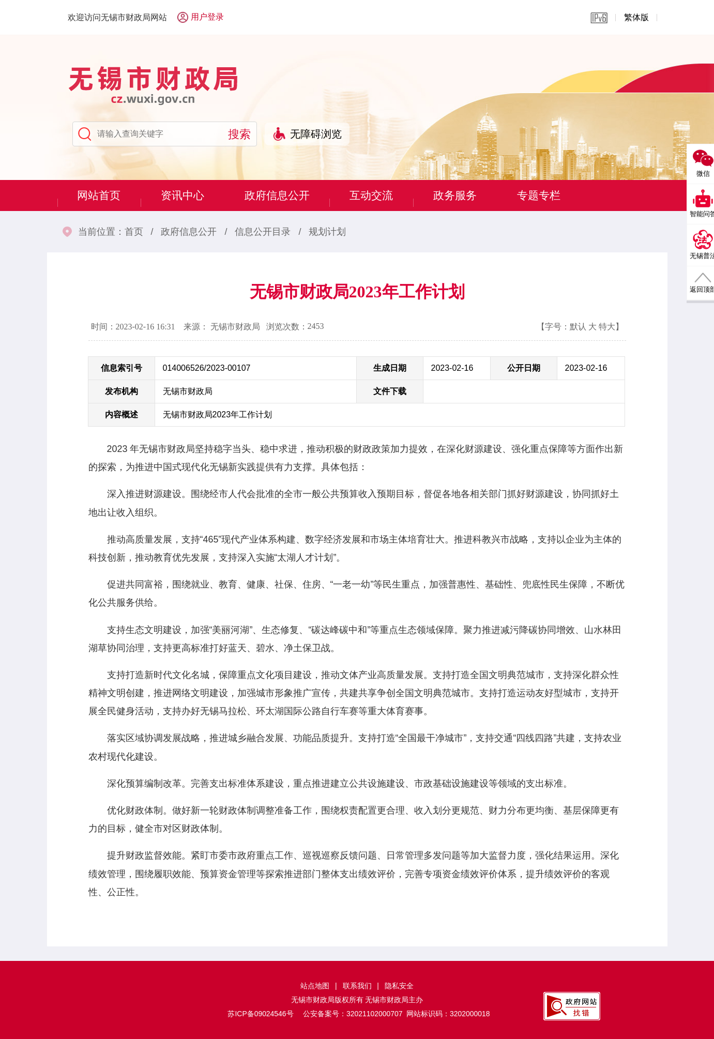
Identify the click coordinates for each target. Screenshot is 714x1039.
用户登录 (207, 16)
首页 (134, 232)
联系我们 (357, 986)
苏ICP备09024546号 (260, 1014)
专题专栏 (569, 195)
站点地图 (314, 986)
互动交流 (391, 195)
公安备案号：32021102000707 (352, 1014)
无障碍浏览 (316, 134)
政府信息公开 (291, 195)
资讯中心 (191, 195)
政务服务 (480, 195)
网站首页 (102, 195)
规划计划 (327, 232)
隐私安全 (399, 986)
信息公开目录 (263, 232)
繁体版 (636, 17)
